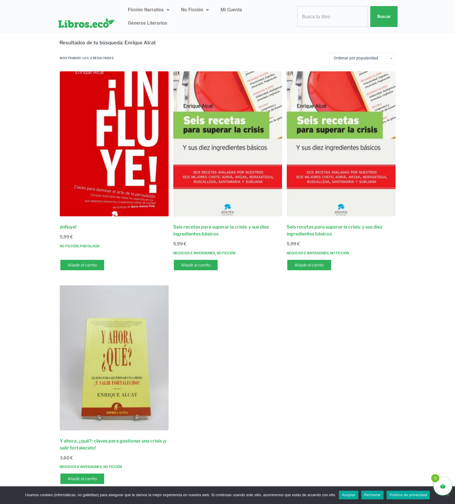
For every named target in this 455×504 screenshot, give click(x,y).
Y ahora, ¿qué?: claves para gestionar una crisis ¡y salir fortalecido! (113, 444)
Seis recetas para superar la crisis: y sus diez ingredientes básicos (221, 230)
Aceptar (348, 495)
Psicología (90, 246)
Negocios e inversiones (194, 253)
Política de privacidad (408, 495)
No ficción (195, 10)
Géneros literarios (147, 23)
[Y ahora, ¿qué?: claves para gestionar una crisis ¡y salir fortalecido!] (114, 357)
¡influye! (68, 227)
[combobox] (332, 16)
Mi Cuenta (231, 9)
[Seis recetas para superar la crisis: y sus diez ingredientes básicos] (227, 143)
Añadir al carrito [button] (82, 264)
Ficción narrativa (148, 10)
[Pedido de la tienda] (362, 58)
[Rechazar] (448, 495)
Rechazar (372, 495)
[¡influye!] (114, 143)
